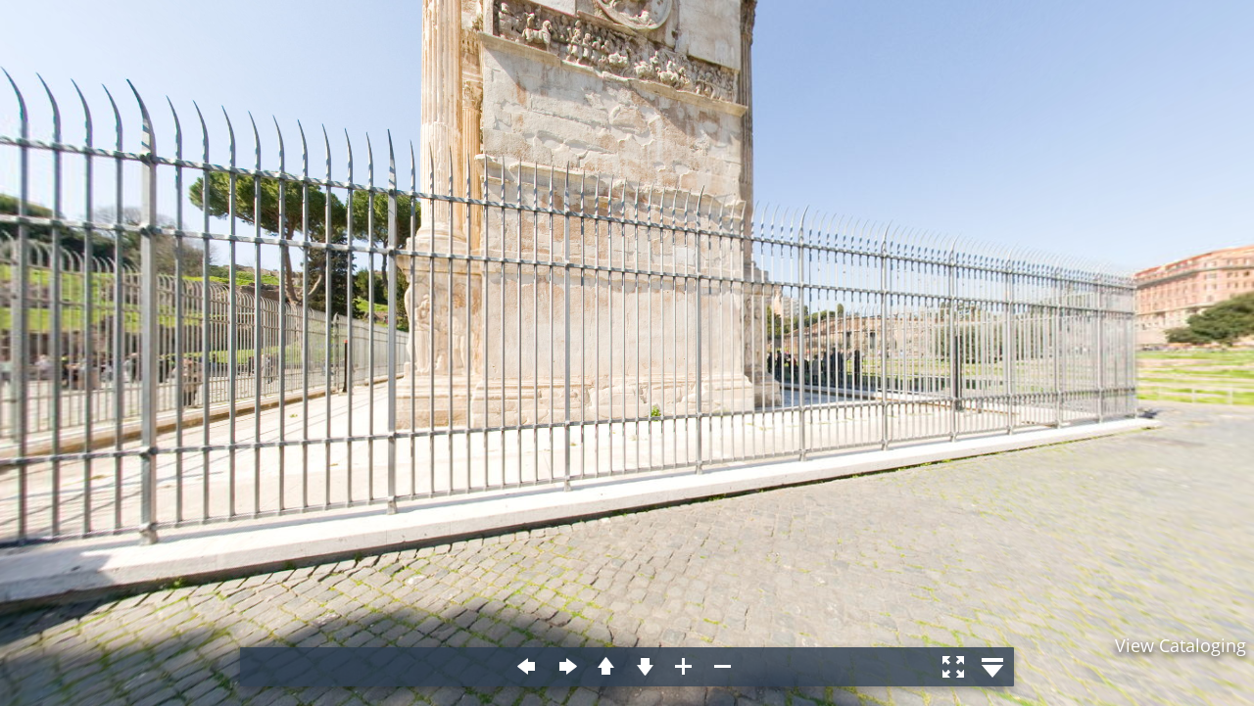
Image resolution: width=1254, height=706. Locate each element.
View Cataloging (1180, 645)
